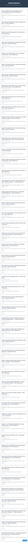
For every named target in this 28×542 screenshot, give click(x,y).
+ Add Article (25, 540)
